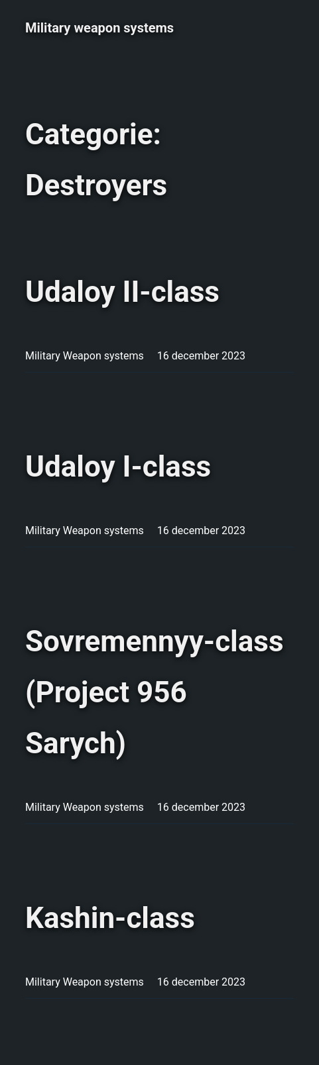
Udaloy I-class (118, 466)
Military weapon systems (99, 28)
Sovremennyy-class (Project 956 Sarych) (154, 692)
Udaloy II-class (122, 292)
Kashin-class (110, 918)
